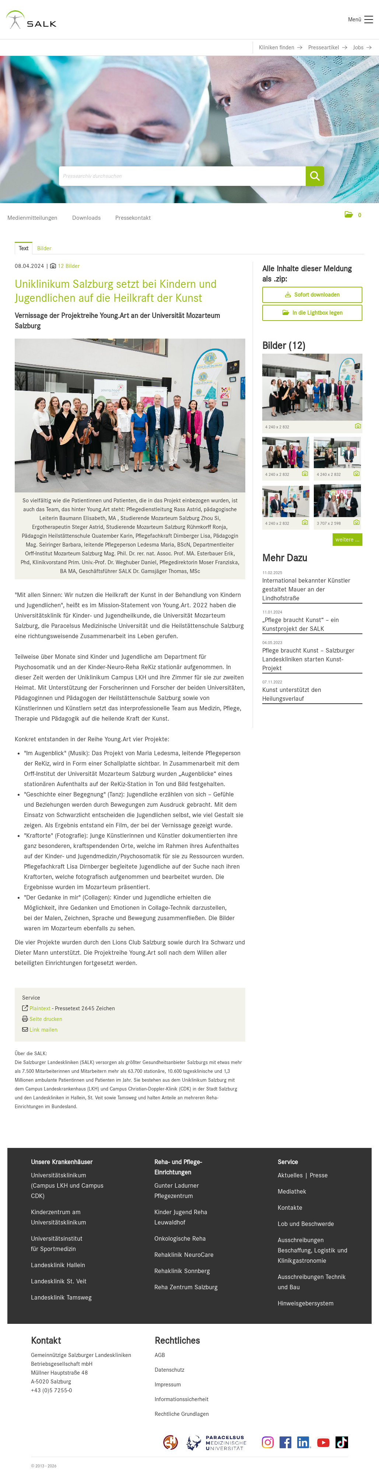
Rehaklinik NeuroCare (184, 1254)
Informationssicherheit (181, 1399)
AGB (160, 1355)
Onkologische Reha (180, 1238)
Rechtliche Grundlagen (182, 1414)
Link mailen (43, 1029)
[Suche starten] (315, 176)
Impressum (168, 1384)
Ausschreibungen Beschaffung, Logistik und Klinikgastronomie (312, 1250)
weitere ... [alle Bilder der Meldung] (347, 539)
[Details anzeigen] (356, 426)
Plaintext (39, 1008)
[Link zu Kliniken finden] (280, 47)
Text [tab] (23, 248)
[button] (353, 215)
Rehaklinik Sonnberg (182, 1271)
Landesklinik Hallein (58, 1265)
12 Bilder (68, 266)
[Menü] (360, 19)
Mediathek (292, 1191)
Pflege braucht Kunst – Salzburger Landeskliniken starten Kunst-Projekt (308, 659)
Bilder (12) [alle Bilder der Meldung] (283, 345)
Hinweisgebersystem (306, 1303)
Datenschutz (169, 1370)
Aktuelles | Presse (303, 1175)
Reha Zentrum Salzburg (186, 1287)
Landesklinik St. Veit (59, 1281)
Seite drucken (45, 1019)
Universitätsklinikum (58, 1175)
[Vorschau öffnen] (130, 415)
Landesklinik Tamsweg (61, 1297)
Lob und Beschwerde (306, 1223)
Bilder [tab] (44, 248)
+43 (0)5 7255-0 (51, 1390)
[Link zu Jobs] (362, 47)
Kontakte (290, 1207)
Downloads (86, 217)
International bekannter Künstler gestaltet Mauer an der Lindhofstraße (306, 589)
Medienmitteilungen (32, 217)
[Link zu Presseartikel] (327, 47)
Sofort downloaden (312, 294)
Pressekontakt (133, 217)
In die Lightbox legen (313, 313)
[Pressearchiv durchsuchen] (191, 176)
